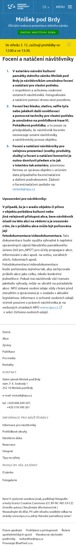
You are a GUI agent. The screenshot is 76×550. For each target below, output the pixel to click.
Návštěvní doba (12, 438)
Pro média (8, 358)
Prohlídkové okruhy (14, 431)
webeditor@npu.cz (31, 539)
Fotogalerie (9, 480)
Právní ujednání (12, 530)
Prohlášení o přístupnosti (42, 530)
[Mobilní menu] (64, 6)
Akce (5, 338)
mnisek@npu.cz (24, 189)
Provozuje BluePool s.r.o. (17, 543)
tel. (4, 403)
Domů (6, 332)
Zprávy (6, 345)
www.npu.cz (51, 307)
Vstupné (7, 451)
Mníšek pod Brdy (38, 19)
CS (46, 7)
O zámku (7, 472)
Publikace (8, 351)
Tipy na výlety (11, 457)
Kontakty (8, 364)
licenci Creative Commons (28, 503)
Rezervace (8, 444)
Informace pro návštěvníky (19, 425)
